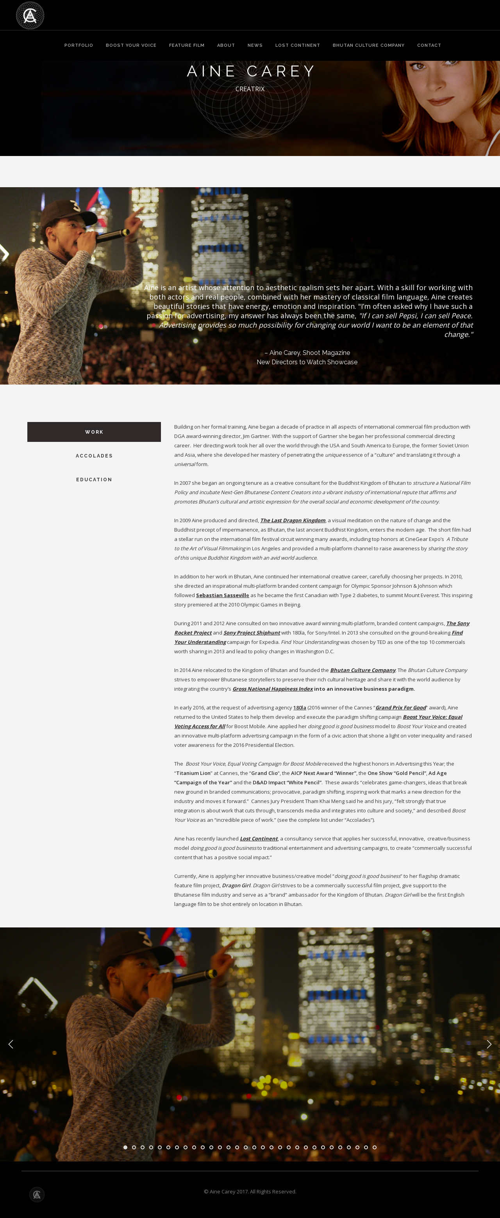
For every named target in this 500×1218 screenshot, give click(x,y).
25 (332, 1147)
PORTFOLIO (78, 45)
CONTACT (429, 45)
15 (246, 1147)
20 (289, 1147)
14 (237, 1147)
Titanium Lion (193, 773)
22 (306, 1147)
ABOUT (226, 45)
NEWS (255, 45)
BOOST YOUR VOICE (131, 45)
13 (228, 1147)
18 (271, 1147)
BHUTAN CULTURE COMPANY (369, 45)
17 (263, 1147)
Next (489, 1044)
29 (366, 1147)
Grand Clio (264, 773)
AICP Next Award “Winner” (323, 773)
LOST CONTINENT (297, 45)
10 (203, 1147)
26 (340, 1147)
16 (254, 1147)
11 (211, 1147)
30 (375, 1147)
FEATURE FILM (187, 45)
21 (297, 1147)
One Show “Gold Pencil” (397, 773)
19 (280, 1147)
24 (323, 1147)
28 (357, 1147)
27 (349, 1147)
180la (299, 707)
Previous (11, 1044)
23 (314, 1147)
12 (220, 1147)
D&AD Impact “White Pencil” (287, 782)
